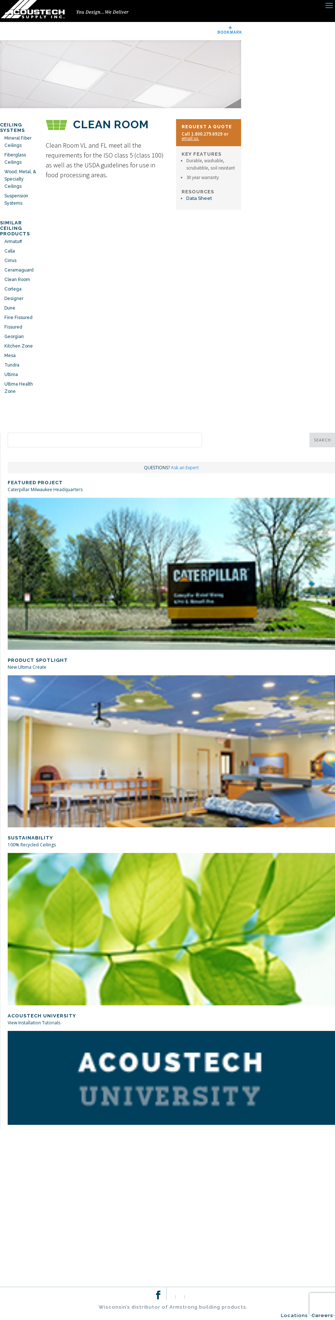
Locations (294, 1315)
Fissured (13, 327)
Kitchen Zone (18, 346)
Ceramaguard (19, 270)
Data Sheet (199, 198)
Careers (322, 1315)
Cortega (13, 289)
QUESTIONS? (171, 467)
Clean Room (17, 279)
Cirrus (10, 260)
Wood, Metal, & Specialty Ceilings (20, 179)
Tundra (11, 365)
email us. (190, 138)
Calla (9, 251)
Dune (9, 308)
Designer (13, 298)
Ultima (11, 374)
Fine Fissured (18, 317)
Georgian (14, 336)
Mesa (10, 355)
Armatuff (13, 241)
